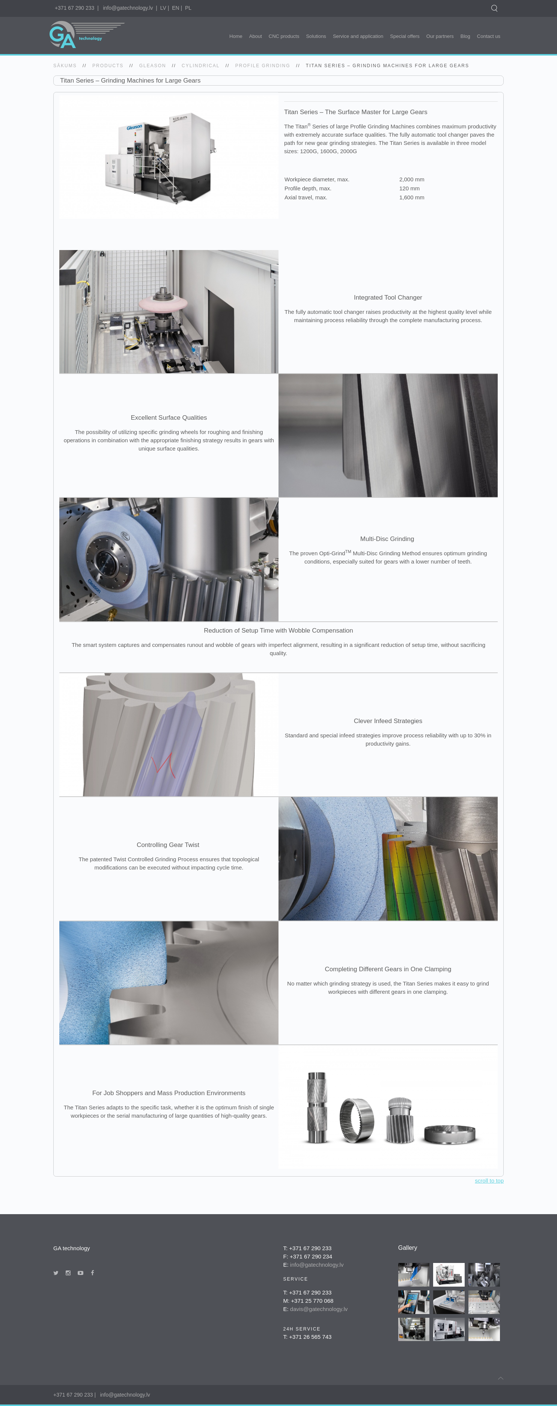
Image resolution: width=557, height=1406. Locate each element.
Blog (465, 36)
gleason (152, 65)
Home (235, 36)
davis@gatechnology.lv (319, 1309)
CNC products (284, 36)
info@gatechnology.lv (128, 8)
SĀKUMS (65, 65)
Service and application (358, 36)
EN (175, 8)
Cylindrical (201, 65)
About (255, 36)
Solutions (316, 36)
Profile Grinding (263, 65)
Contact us (488, 36)
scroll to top (489, 1180)
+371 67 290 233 (75, 8)
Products (107, 65)
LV (163, 8)
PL (188, 8)
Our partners (440, 36)
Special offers (405, 36)
